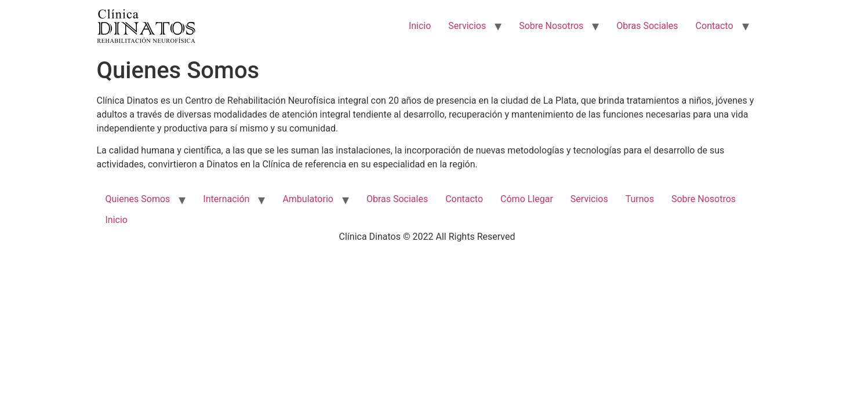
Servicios (467, 25)
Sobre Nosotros (551, 25)
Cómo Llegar (526, 198)
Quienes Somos (138, 198)
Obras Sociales (647, 25)
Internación (226, 198)
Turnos (640, 198)
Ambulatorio (307, 198)
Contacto (714, 25)
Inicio (420, 25)
